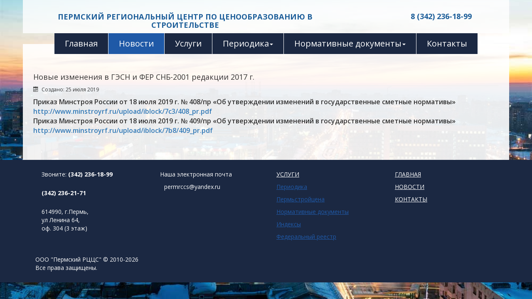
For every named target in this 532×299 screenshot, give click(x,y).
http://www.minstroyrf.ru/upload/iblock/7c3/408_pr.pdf (122, 111)
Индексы (288, 224)
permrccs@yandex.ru (192, 187)
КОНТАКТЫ (411, 199)
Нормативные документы (350, 43)
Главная (81, 43)
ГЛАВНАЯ (408, 174)
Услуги (188, 43)
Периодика (248, 43)
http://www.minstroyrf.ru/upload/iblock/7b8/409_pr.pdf (123, 130)
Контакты (447, 43)
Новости (136, 43)
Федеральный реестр (306, 236)
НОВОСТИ (409, 187)
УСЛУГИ (287, 174)
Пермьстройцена (300, 199)
